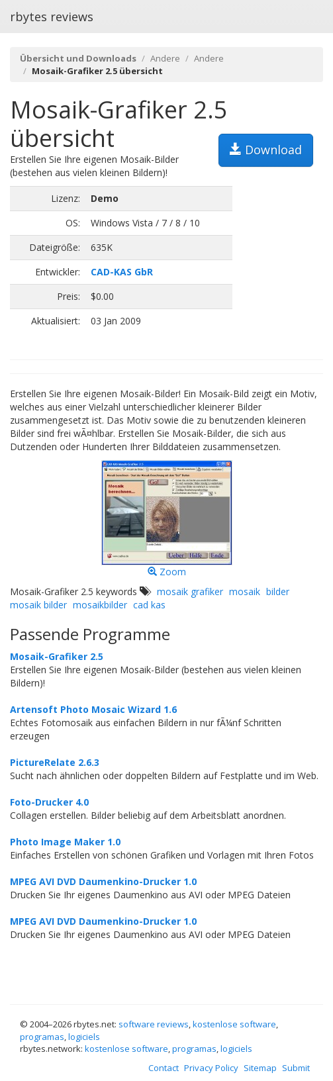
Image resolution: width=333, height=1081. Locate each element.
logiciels (84, 1037)
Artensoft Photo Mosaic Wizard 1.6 (93, 709)
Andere (165, 58)
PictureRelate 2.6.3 (54, 762)
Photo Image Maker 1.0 (65, 841)
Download (266, 150)
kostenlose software (234, 1024)
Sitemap (260, 1068)
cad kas (149, 604)
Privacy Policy (211, 1068)
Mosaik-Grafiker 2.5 (56, 656)
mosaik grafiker (190, 591)
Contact (163, 1068)
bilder (277, 591)
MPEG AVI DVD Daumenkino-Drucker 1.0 (103, 881)
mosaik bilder (38, 604)
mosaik (244, 591)
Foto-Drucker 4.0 (49, 802)
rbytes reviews (51, 16)
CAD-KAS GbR (122, 271)
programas (42, 1037)
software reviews (154, 1024)
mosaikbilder (100, 604)
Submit (296, 1068)
